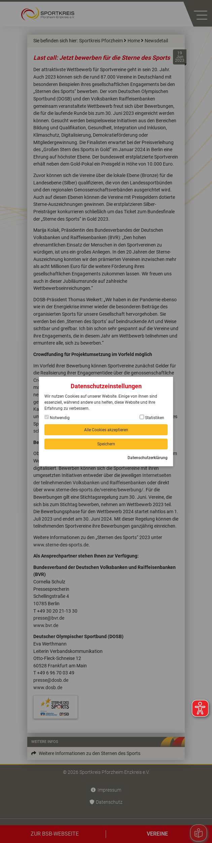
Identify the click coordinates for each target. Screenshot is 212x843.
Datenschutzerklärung (148, 457)
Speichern (106, 444)
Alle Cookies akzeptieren (106, 430)
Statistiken (152, 417)
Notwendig (57, 417)
